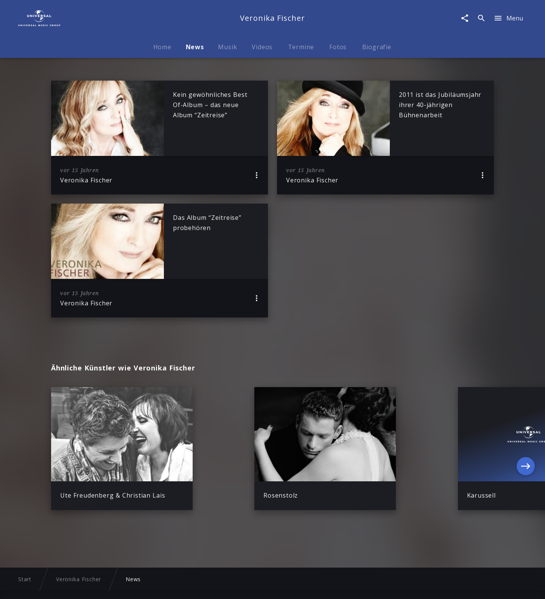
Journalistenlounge (332, 586)
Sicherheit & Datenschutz (194, 586)
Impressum (136, 586)
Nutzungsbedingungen (268, 586)
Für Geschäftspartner (395, 586)
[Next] (526, 466)
